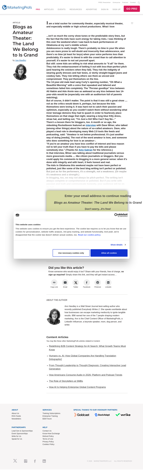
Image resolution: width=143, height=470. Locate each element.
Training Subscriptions (51, 414)
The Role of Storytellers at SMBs (66, 381)
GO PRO (131, 9)
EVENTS (62, 10)
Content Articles (57, 337)
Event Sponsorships (20, 434)
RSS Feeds (16, 417)
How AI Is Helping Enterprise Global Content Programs (77, 387)
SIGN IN (104, 10)
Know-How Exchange (51, 434)
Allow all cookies (109, 253)
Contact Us (47, 431)
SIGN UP (116, 10)
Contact (133, 2)
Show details (117, 245)
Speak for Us (17, 439)
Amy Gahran (85, 150)
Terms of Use (48, 439)
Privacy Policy (48, 442)
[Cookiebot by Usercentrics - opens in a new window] (116, 215)
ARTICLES (49, 10)
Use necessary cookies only (71, 253)
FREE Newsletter (104, 2)
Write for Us (16, 437)
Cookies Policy (48, 445)
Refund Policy (48, 437)
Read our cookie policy (89, 235)
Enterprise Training (50, 417)
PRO (38, 10)
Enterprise (116, 2)
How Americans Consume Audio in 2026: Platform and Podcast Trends (85, 375)
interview (91, 126)
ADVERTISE (91, 10)
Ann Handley (20, 61)
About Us (15, 414)
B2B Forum (47, 419)
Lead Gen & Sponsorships (22, 431)
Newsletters (16, 419)
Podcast (125, 2)
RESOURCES (76, 10)
